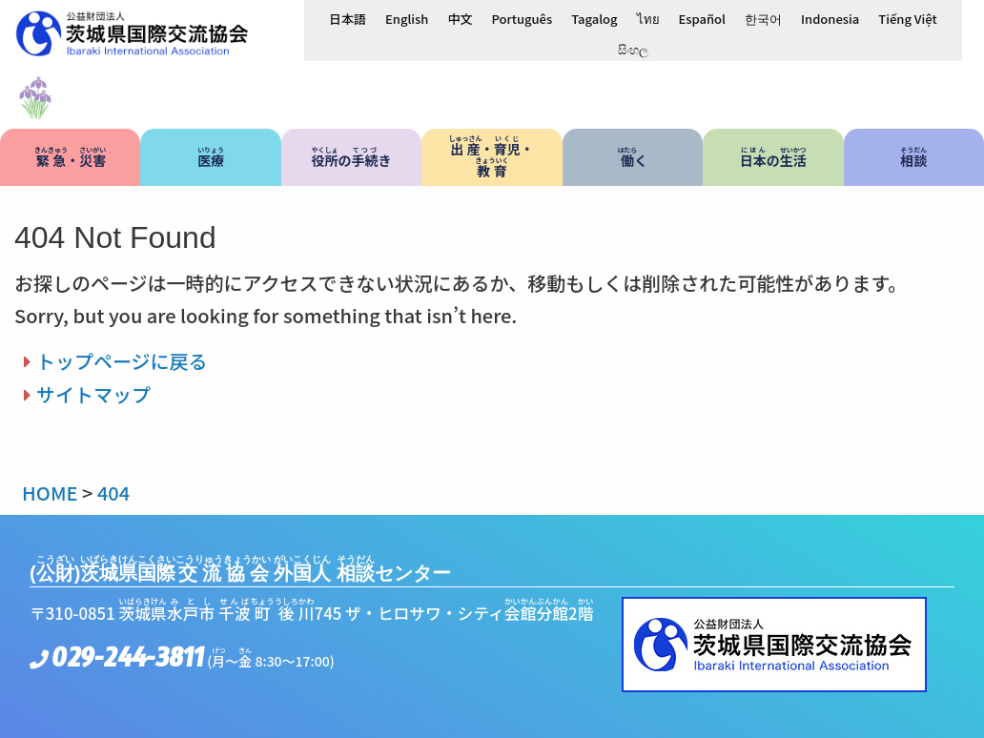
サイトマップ (93, 394)
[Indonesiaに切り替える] (830, 18)
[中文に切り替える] (460, 18)
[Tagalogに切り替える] (594, 18)
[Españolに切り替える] (702, 18)
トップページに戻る (122, 361)
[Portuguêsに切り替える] (522, 18)
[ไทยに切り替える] (648, 18)
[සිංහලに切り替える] (633, 48)
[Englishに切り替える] (407, 18)
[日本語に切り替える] (347, 18)
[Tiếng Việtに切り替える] (907, 18)
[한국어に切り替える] (763, 18)
